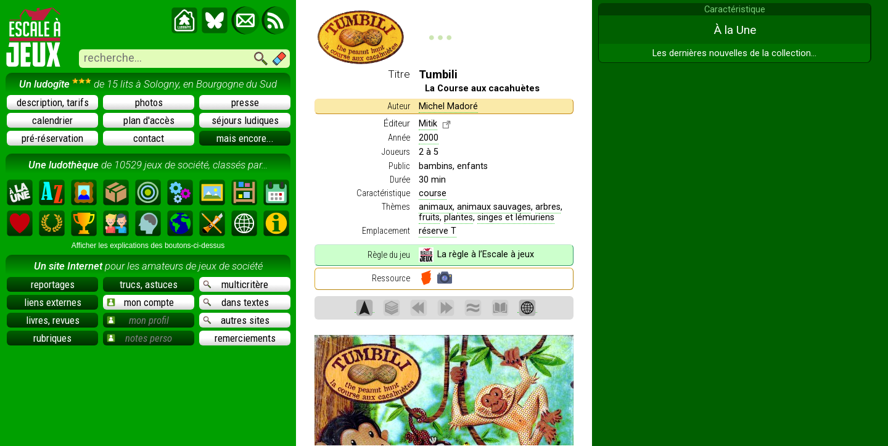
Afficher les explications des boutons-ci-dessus (148, 245)
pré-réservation (52, 138)
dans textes (236, 302)
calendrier (52, 120)
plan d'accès (149, 120)
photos (149, 102)
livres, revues (53, 320)
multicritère (235, 284)
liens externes (52, 302)
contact (148, 138)
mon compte (140, 302)
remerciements (245, 338)
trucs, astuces (149, 284)
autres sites (236, 320)
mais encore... (245, 138)
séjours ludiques (245, 120)
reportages (53, 284)
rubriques (52, 338)
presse (245, 102)
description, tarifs (53, 102)
